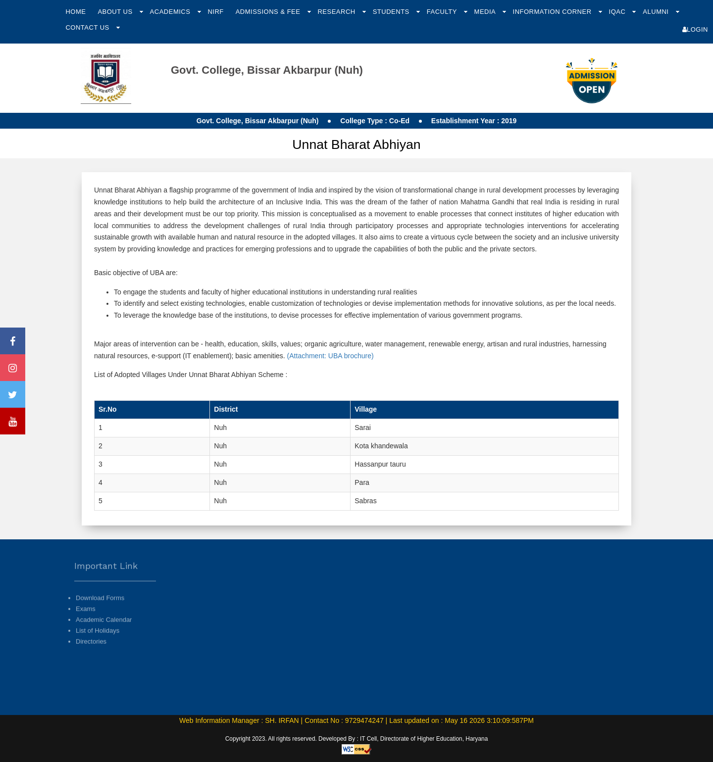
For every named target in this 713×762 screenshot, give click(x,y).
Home (75, 11)
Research (337, 11)
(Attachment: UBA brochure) (329, 356)
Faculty (443, 11)
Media (486, 11)
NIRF (215, 11)
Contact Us (88, 27)
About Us (116, 11)
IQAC (618, 11)
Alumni (656, 11)
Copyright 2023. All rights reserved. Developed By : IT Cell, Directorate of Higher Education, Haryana (356, 738)
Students (392, 11)
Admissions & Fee (269, 11)
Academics (171, 11)
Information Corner (553, 11)
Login (695, 29)
